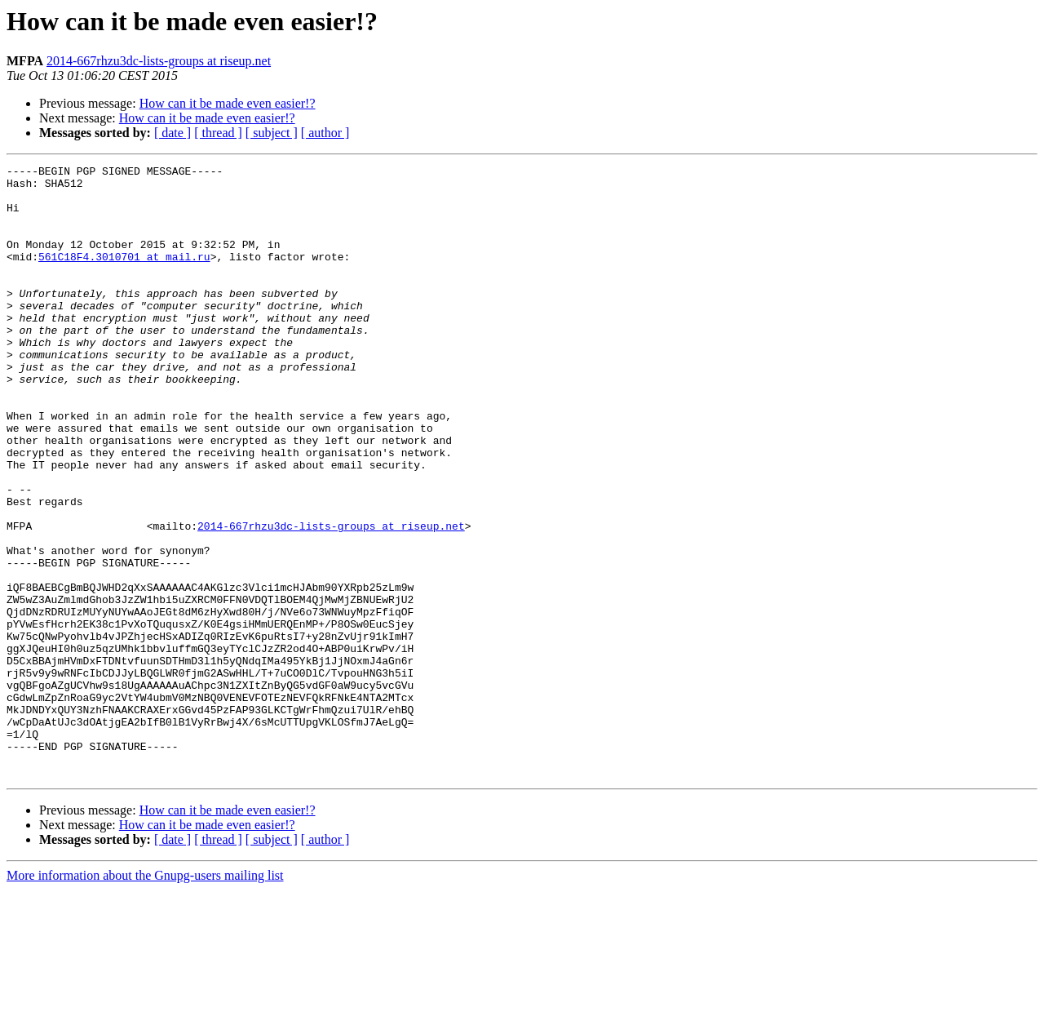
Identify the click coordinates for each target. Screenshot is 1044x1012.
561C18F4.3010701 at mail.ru (124, 276)
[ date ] (172, 133)
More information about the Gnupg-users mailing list (145, 998)
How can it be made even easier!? (227, 103)
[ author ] (325, 133)
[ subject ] (272, 133)
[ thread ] (218, 133)
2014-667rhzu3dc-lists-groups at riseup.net (158, 61)
